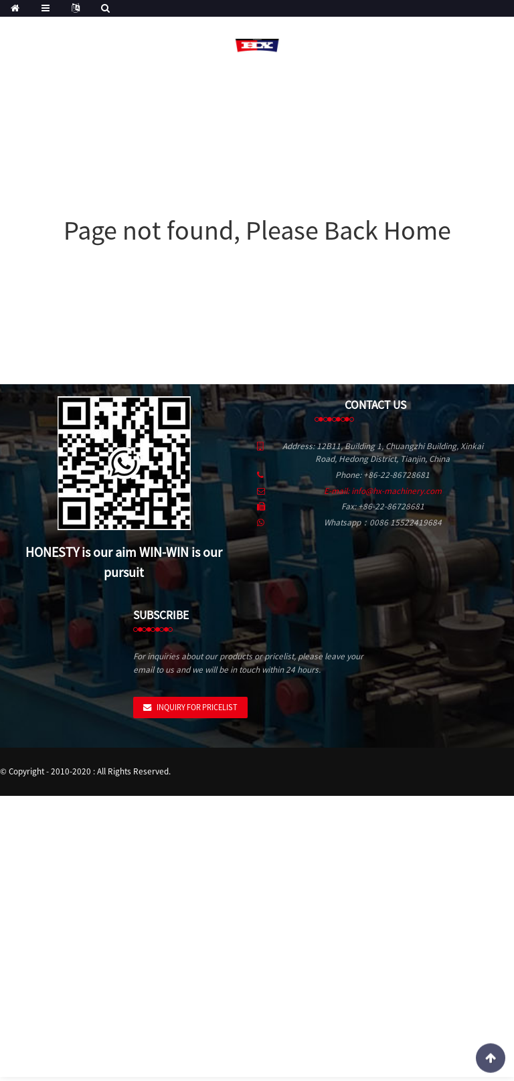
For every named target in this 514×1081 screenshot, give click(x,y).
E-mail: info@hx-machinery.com (383, 491)
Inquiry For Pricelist (197, 707)
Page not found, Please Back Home (257, 230)
